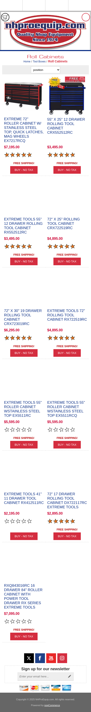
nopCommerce (52, 705)
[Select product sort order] (45, 69)
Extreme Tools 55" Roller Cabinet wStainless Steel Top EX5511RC (23, 409)
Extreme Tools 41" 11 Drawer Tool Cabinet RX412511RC (24, 498)
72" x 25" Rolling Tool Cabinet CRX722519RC (63, 223)
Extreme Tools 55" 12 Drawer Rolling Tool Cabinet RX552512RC (23, 225)
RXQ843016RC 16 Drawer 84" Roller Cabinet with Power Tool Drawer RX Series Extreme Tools (23, 596)
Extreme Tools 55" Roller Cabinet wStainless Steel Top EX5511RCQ (66, 409)
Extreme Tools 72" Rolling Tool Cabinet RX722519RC (67, 315)
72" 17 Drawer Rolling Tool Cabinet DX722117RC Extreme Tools (67, 500)
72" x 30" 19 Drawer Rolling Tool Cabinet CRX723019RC (23, 317)
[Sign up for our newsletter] (42, 676)
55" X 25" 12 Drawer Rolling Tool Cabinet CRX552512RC (66, 126)
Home (26, 61)
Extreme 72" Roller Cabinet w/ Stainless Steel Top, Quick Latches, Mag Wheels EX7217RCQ (23, 130)
